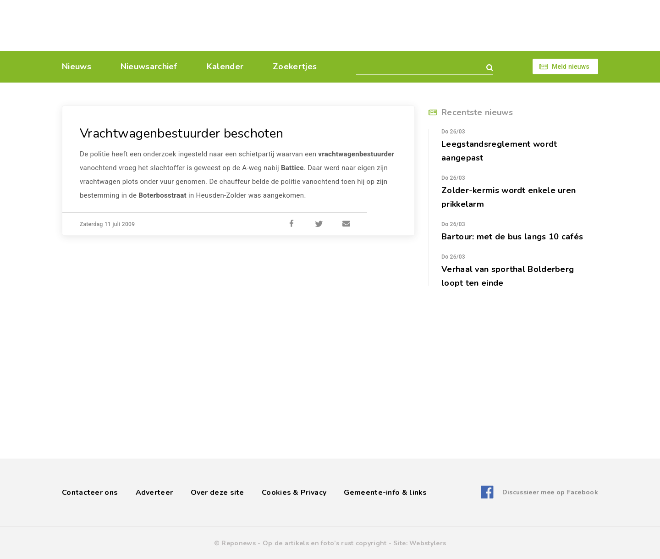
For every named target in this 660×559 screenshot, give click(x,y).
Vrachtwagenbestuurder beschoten (181, 133)
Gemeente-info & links (385, 492)
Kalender (225, 66)
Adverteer (154, 492)
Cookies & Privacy (294, 492)
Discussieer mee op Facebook (550, 492)
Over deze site (217, 492)
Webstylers (427, 543)
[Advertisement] (393, 25)
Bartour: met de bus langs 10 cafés (512, 236)
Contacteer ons (90, 492)
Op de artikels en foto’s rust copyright (325, 543)
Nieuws (76, 66)
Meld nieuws (570, 66)
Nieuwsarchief (149, 66)
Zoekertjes (295, 66)
